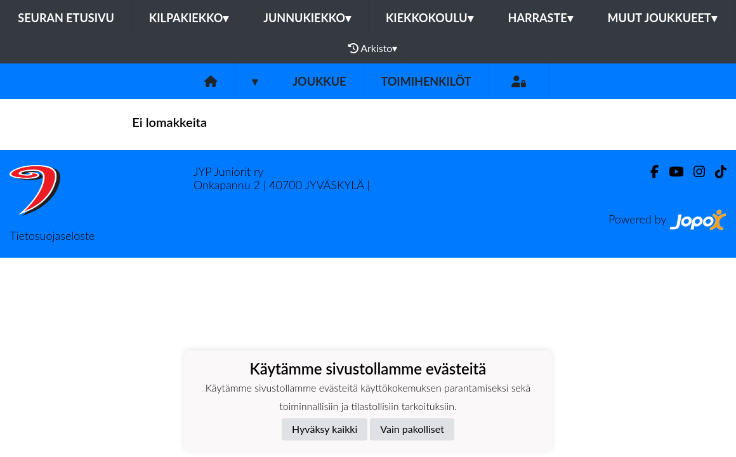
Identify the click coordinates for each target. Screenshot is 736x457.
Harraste (540, 18)
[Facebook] (649, 171)
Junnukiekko (307, 18)
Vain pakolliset (412, 429)
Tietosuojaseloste (52, 235)
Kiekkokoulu (429, 18)
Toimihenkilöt (426, 81)
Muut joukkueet (662, 18)
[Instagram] (694, 171)
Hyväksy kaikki (324, 429)
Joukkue (319, 81)
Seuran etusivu (66, 18)
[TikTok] (715, 171)
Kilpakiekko (188, 18)
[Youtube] (671, 171)
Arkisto (373, 48)
